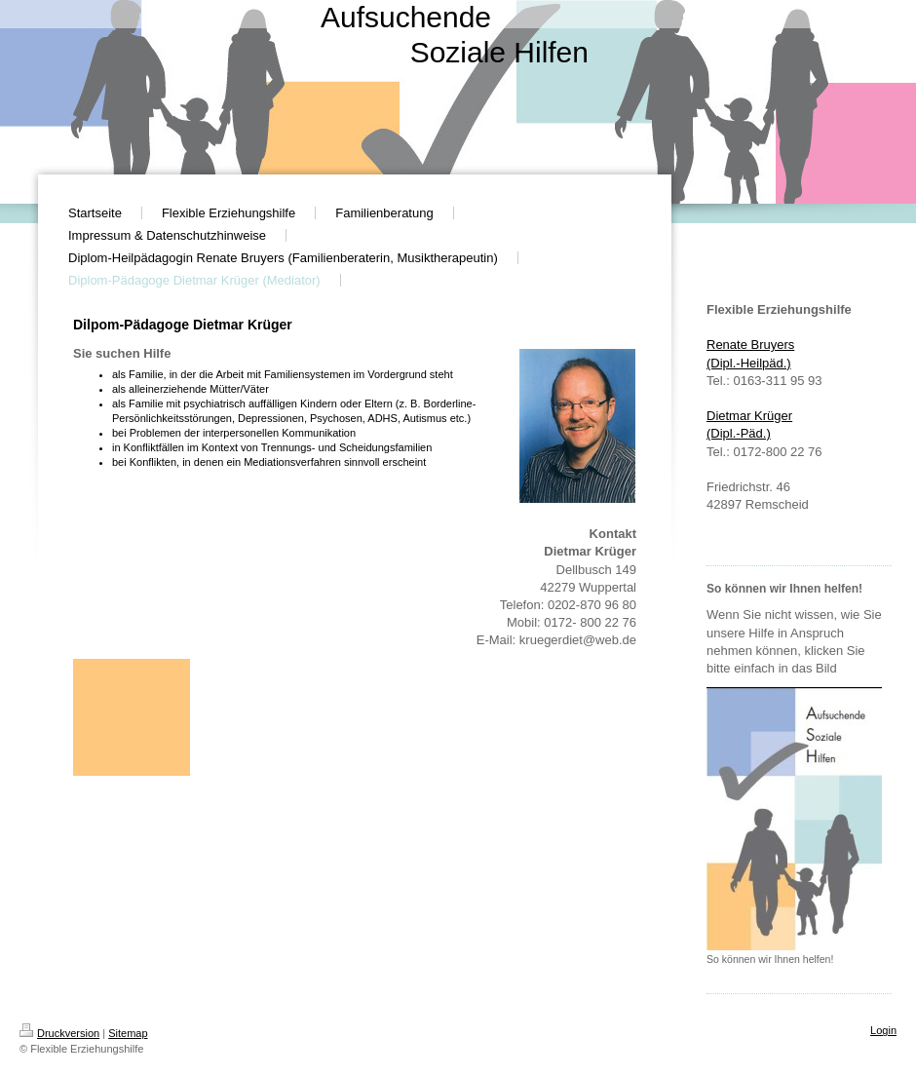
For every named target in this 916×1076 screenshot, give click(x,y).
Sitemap (127, 1033)
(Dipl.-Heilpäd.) (748, 363)
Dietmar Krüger (749, 415)
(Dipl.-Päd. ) (738, 433)
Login (883, 1030)
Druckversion (59, 1033)
